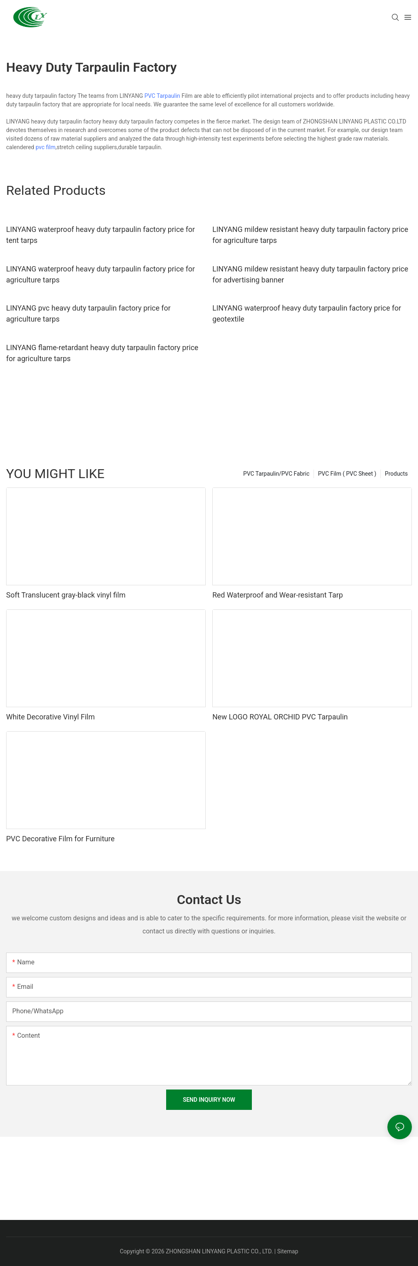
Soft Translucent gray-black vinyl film (65, 595)
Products (396, 473)
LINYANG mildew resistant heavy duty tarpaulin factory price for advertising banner (310, 274)
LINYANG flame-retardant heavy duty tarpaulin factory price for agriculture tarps (102, 353)
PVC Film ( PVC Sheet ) (347, 473)
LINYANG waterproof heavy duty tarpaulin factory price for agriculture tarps (100, 274)
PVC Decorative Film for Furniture (60, 838)
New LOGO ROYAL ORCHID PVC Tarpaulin (280, 716)
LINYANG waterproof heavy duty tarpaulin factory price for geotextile (306, 313)
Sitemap (287, 1251)
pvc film (46, 147)
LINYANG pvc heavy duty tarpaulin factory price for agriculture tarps (88, 313)
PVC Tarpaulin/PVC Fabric (276, 473)
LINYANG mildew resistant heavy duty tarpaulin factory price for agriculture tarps (310, 235)
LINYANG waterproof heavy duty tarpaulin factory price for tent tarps (100, 235)
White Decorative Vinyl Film (50, 716)
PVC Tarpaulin (162, 96)
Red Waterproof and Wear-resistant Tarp (277, 595)
